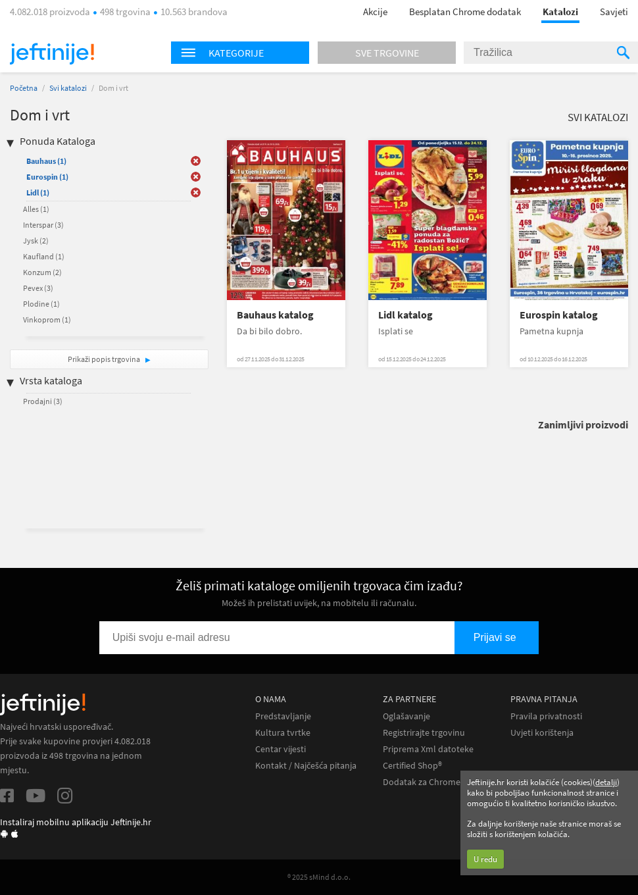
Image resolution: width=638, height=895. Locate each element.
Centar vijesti (280, 749)
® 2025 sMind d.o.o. (319, 877)
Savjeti (614, 11)
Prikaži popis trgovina (104, 359)
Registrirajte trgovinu (424, 732)
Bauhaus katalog (275, 315)
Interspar (43, 225)
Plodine (41, 304)
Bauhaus (46, 161)
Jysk (36, 240)
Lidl (37, 192)
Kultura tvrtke (282, 732)
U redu (485, 859)
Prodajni (42, 401)
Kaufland (43, 256)
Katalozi (560, 11)
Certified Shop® (412, 765)
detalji (606, 782)
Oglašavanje (406, 716)
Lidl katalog (405, 315)
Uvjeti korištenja (542, 732)
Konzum (42, 272)
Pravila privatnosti (546, 716)
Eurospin (47, 177)
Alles (36, 209)
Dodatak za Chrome (421, 782)
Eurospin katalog (559, 315)
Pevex (38, 288)
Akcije (375, 11)
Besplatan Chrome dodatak (465, 11)
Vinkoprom (47, 319)
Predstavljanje (283, 716)
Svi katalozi (68, 88)
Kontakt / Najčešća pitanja (305, 765)
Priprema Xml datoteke (428, 749)
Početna (23, 88)
